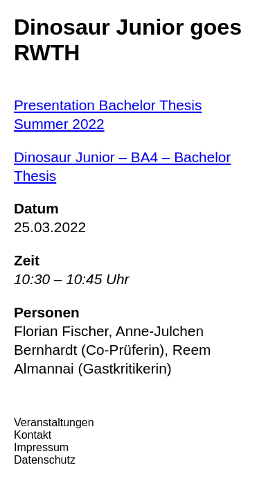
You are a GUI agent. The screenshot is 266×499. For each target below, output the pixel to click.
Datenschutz (45, 460)
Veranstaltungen (54, 422)
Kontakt (32, 435)
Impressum (41, 447)
